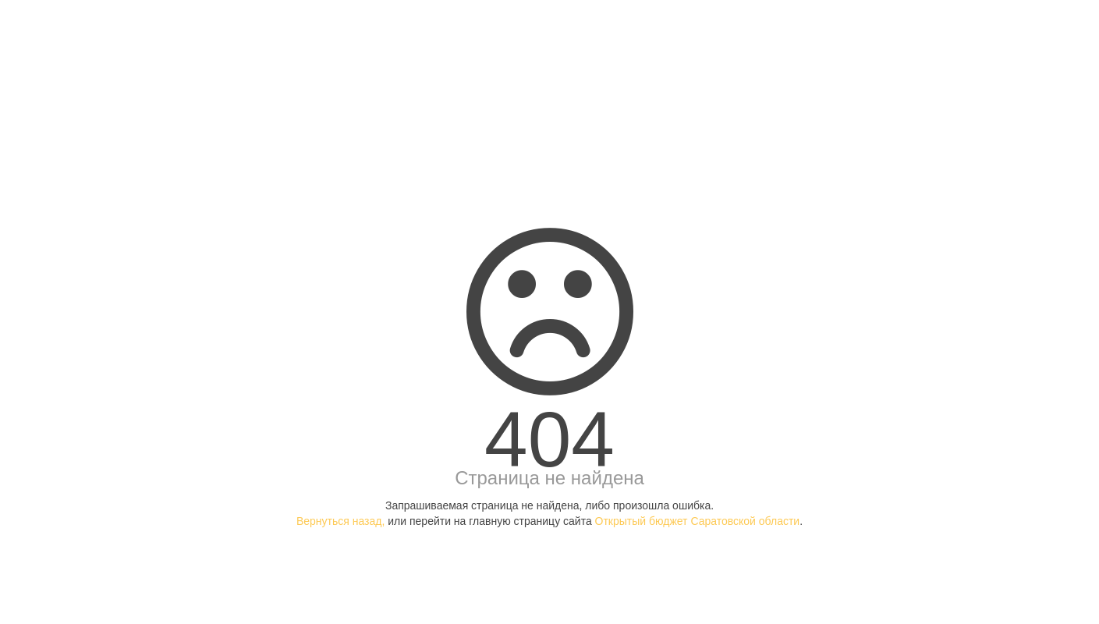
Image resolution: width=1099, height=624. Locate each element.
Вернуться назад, (340, 521)
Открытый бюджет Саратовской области (697, 521)
